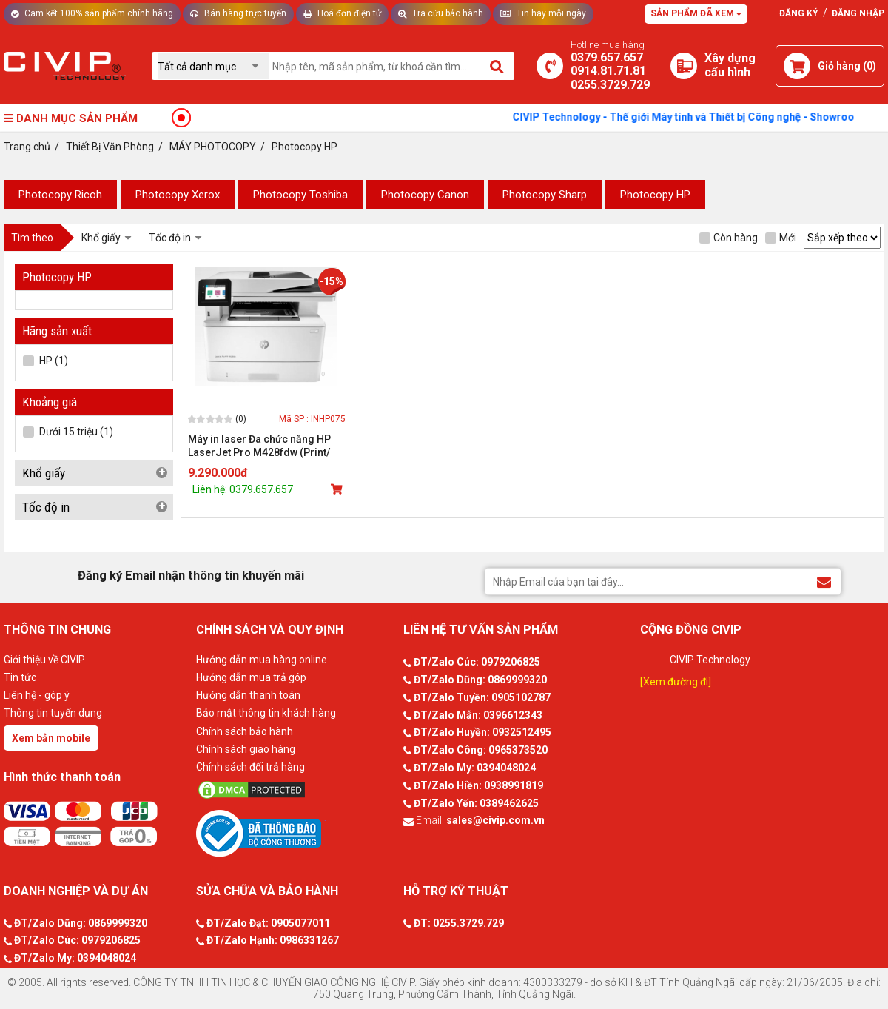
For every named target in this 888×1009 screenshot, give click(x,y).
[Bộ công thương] (296, 833)
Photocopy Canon (425, 194)
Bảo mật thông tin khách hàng (266, 713)
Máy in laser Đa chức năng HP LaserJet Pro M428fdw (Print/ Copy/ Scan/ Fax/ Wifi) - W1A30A (265, 446)
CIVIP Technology (710, 660)
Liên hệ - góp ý (37, 695)
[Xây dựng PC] (683, 66)
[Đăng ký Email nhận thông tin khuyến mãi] (824, 581)
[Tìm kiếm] (497, 66)
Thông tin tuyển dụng (53, 713)
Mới (780, 238)
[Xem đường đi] (675, 682)
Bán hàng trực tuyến (238, 13)
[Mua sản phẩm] (338, 489)
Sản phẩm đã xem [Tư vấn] (695, 13)
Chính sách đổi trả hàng (250, 767)
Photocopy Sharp (544, 194)
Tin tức (20, 677)
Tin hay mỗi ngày (543, 13)
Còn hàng (728, 238)
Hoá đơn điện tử (342, 13)
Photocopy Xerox (177, 194)
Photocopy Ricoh (60, 194)
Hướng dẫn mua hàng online (261, 660)
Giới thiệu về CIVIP (44, 660)
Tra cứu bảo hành (440, 13)
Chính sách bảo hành (244, 731)
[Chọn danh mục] (213, 66)
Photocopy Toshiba (300, 194)
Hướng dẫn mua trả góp (251, 677)
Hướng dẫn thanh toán (248, 695)
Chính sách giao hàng (245, 749)
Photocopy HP (655, 194)
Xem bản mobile (51, 738)
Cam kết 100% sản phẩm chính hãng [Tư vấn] (92, 13)
